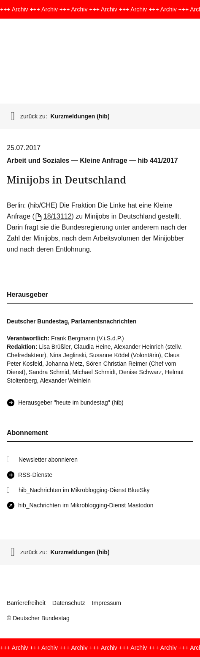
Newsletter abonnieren (48, 459)
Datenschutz (68, 603)
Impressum (106, 603)
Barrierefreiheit (26, 603)
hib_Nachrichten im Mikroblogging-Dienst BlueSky (84, 490)
